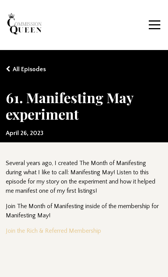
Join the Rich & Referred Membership (53, 230)
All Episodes (29, 69)
